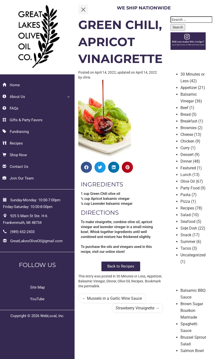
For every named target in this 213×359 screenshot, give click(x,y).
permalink (91, 286)
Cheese (186, 134)
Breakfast (188, 121)
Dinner (111, 281)
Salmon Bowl (192, 350)
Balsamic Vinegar (91, 281)
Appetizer (154, 276)
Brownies (188, 127)
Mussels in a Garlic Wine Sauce (112, 298)
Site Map (37, 287)
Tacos (185, 248)
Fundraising (15, 131)
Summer (187, 241)
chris (86, 77)
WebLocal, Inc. (52, 316)
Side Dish (188, 228)
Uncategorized (193, 255)
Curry (185, 148)
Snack (185, 235)
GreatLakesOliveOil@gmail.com (36, 241)
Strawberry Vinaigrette (137, 308)
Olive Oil (124, 281)
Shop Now (14, 155)
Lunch (185, 174)
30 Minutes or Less (130, 276)
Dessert (187, 154)
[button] (86, 167)
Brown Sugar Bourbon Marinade (191, 310)
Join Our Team (18, 178)
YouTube (37, 299)
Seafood (187, 221)
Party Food (190, 188)
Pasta (185, 194)
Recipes (12, 143)
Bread (185, 114)
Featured (188, 168)
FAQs (10, 108)
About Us (13, 96)
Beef (184, 107)
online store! (115, 252)
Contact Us (15, 166)
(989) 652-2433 (22, 232)
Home (11, 85)
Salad (185, 214)
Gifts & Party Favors (22, 120)
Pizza (185, 201)
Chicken (187, 141)
